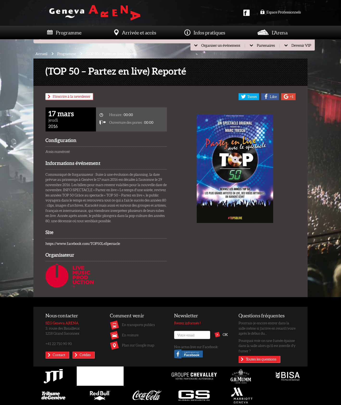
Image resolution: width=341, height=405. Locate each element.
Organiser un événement (220, 45)
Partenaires (266, 45)
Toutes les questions (261, 359)
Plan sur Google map (138, 345)
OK (225, 334)
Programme (69, 32)
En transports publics (138, 324)
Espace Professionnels (280, 12)
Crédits (85, 355)
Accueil (41, 54)
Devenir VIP (301, 45)
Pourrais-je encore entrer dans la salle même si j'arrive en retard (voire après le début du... (267, 328)
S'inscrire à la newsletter (71, 96)
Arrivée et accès (139, 32)
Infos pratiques (209, 32)
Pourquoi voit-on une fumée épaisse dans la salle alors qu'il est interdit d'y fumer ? (267, 345)
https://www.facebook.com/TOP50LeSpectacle (82, 243)
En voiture (130, 335)
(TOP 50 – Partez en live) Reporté (111, 54)
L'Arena (280, 32)
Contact (59, 355)
